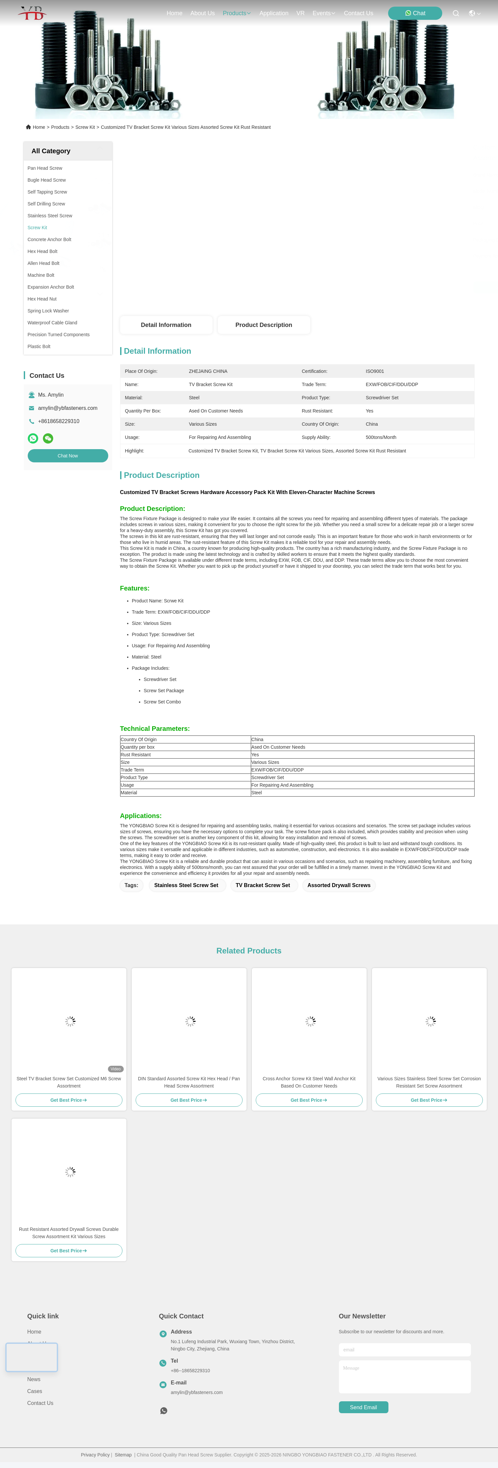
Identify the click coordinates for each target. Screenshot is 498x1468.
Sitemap (123, 1454)
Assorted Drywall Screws (339, 885)
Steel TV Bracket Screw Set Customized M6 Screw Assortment (69, 1082)
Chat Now (68, 455)
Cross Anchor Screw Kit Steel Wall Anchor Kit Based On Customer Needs (309, 1082)
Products (60, 127)
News (34, 1379)
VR (300, 13)
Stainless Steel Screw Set (186, 885)
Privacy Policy (95, 1454)
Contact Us (40, 1403)
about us (202, 13)
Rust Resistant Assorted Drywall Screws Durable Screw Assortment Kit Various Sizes (69, 1233)
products (237, 13)
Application (40, 1367)
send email (363, 1407)
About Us (38, 1343)
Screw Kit (85, 127)
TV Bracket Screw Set (263, 885)
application (273, 13)
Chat (415, 13)
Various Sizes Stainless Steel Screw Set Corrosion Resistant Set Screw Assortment (429, 1082)
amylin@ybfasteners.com (68, 408)
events (324, 13)
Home (175, 13)
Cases (34, 1391)
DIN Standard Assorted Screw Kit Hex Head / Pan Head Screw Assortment (189, 1082)
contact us (358, 13)
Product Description (263, 325)
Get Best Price (354, 287)
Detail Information (166, 325)
